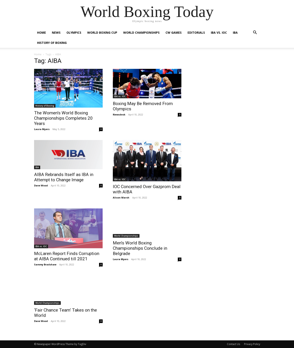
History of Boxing (52, 43)
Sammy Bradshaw (45, 264)
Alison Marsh (121, 197)
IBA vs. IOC (219, 33)
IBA (235, 33)
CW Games (174, 33)
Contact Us (233, 344)
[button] (255, 33)
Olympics (73, 33)
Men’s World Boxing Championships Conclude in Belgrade (140, 248)
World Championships (141, 33)
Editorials (196, 33)
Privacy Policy (252, 344)
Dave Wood (41, 185)
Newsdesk (119, 114)
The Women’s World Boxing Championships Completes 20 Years (63, 118)
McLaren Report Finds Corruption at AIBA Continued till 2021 (66, 256)
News (56, 33)
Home (41, 33)
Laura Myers (42, 129)
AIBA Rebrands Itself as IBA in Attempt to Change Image (63, 177)
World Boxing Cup (102, 33)
